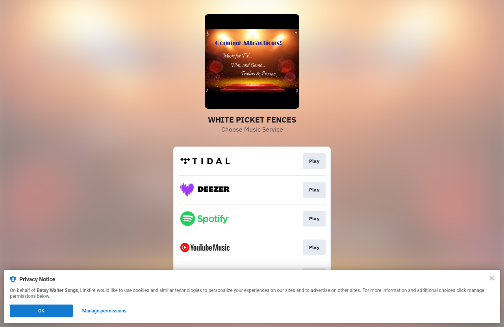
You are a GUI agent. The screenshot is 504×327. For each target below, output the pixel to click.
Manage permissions (104, 311)
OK (41, 311)
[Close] (491, 278)
